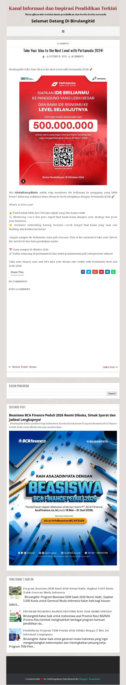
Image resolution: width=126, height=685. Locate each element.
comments (78, 56)
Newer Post (19, 367)
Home (32, 367)
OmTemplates (54, 679)
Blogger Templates (89, 679)
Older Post (109, 367)
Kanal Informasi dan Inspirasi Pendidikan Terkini (63, 8)
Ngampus (64, 43)
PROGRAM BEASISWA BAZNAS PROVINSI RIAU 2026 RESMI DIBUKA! (67, 611)
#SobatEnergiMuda (26, 192)
